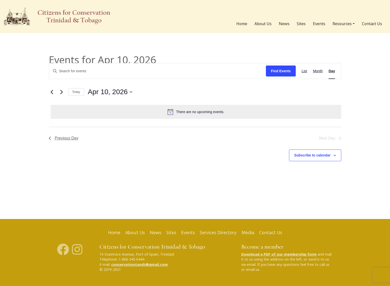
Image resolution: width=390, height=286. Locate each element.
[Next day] (61, 92)
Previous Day (63, 138)
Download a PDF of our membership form (279, 254)
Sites (301, 24)
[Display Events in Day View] (332, 71)
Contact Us (372, 24)
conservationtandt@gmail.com (139, 264)
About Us (263, 24)
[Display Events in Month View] (318, 71)
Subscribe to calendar (312, 155)
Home (241, 24)
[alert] (196, 112)
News (284, 24)
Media (248, 232)
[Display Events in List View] (304, 71)
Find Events (281, 71)
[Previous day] (52, 92)
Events (319, 24)
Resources (342, 24)
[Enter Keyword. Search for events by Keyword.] (157, 71)
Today (76, 92)
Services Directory (218, 232)
